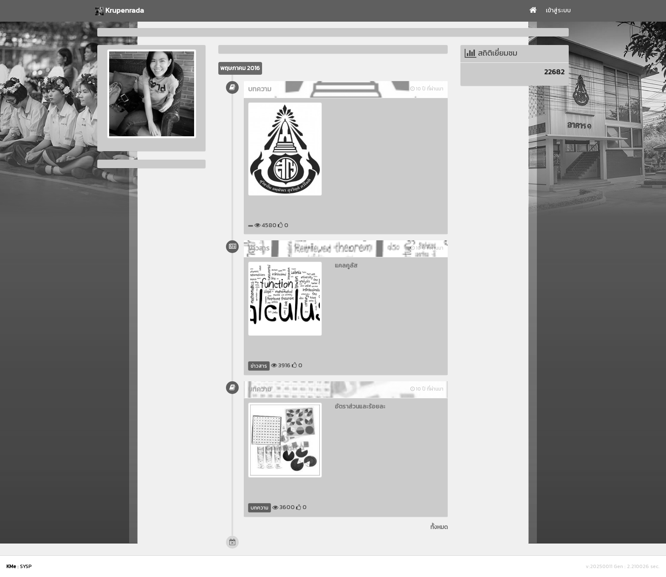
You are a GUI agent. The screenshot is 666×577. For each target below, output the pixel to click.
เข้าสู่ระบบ (558, 10)
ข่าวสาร (259, 366)
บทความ (259, 508)
